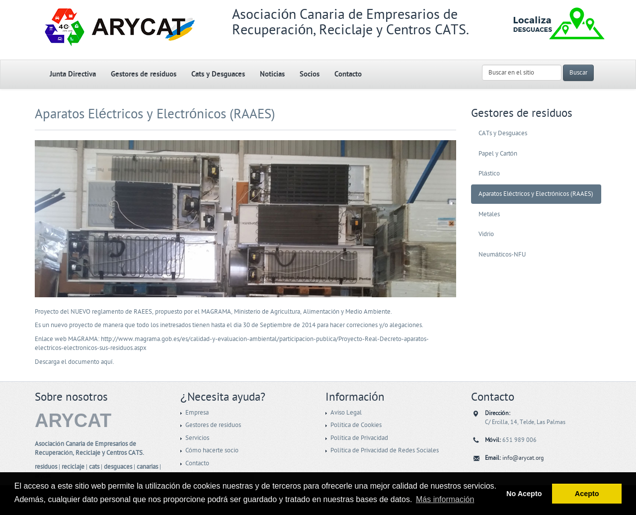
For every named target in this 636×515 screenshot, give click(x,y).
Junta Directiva (73, 74)
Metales (489, 214)
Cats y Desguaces (218, 74)
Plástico (489, 173)
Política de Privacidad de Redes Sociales (384, 450)
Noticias (272, 74)
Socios (309, 74)
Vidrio (486, 234)
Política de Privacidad (359, 438)
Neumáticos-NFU (502, 254)
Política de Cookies (356, 425)
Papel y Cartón (497, 154)
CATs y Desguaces (502, 133)
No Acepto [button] (524, 494)
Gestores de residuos (143, 74)
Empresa (197, 413)
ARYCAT (73, 420)
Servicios (197, 438)
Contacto (348, 74)
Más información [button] (445, 499)
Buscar (578, 73)
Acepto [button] (587, 494)
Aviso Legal (346, 413)
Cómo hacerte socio (211, 450)
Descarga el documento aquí (74, 362)
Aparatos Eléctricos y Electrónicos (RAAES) (155, 114)
